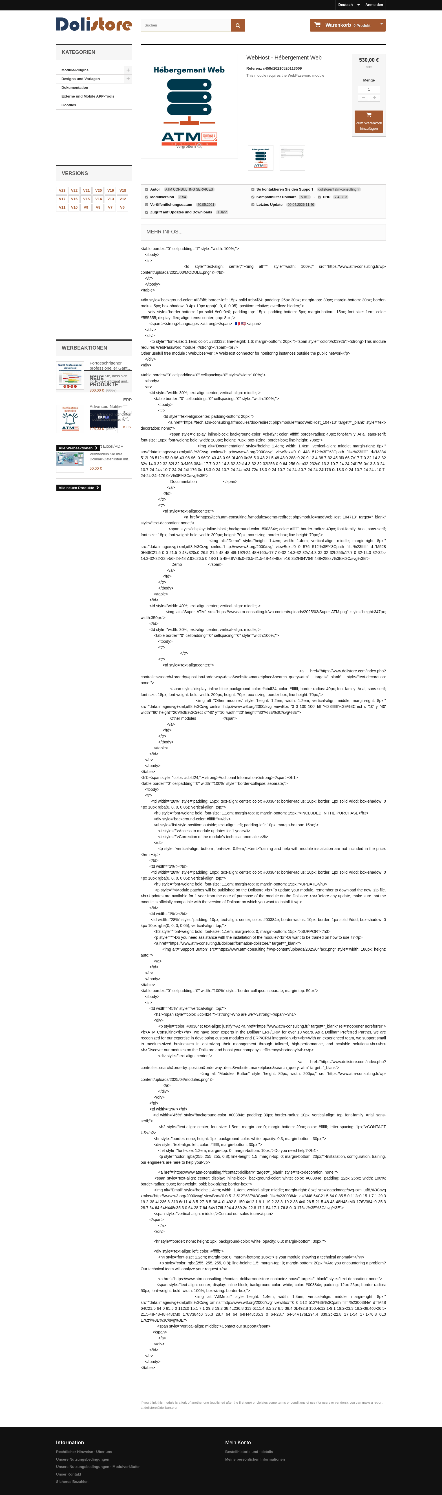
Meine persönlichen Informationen (255, 1459)
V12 (123, 152)
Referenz (254, 68)
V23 (62, 144)
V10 (74, 160)
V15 (86, 152)
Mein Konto (238, 1442)
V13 (110, 152)
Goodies (68, 105)
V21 (86, 144)
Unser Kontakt (68, 1474)
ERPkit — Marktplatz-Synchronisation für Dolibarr (110, 321)
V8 (98, 160)
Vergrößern (186, 146)
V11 (62, 160)
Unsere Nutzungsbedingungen (82, 1459)
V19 (110, 144)
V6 (122, 160)
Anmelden (374, 5)
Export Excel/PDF (106, 361)
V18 (123, 144)
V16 (74, 152)
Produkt (347, 25)
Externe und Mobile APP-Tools (87, 96)
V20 (98, 144)
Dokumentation (74, 87)
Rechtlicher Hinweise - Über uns (84, 1452)
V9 (86, 160)
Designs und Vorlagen (80, 79)
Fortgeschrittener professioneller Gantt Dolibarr (109, 200)
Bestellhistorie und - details (249, 1452)
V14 (98, 152)
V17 (62, 152)
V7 (110, 160)
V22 (74, 144)
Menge (369, 80)
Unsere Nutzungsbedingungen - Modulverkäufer (98, 1467)
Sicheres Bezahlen (72, 1481)
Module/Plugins (75, 70)
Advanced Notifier (106, 241)
